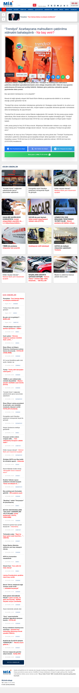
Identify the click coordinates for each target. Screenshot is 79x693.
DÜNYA (67, 9)
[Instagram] (54, 5)
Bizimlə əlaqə (42, 6)
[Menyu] (4, 9)
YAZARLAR (73, 9)
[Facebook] (48, 5)
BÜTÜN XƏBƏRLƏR (13, 662)
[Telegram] (64, 5)
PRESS (61, 9)
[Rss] (67, 5)
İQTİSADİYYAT (39, 9)
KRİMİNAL (30, 9)
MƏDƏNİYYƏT (48, 9)
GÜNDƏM (9, 9)
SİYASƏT (16, 9)
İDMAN (56, 9)
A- (41, 76)
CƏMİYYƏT (23, 9)
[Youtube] (58, 5)
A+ (33, 76)
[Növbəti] (3, 19)
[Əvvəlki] (3, 14)
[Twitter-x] (51, 5)
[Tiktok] (61, 5)
